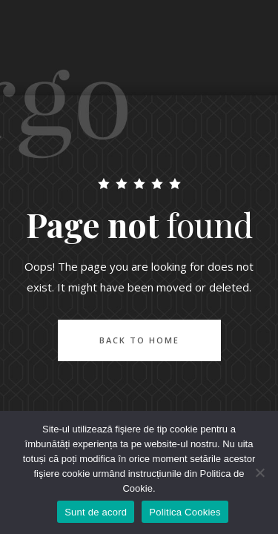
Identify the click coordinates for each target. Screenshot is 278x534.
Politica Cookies (185, 512)
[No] (259, 472)
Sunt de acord (95, 512)
